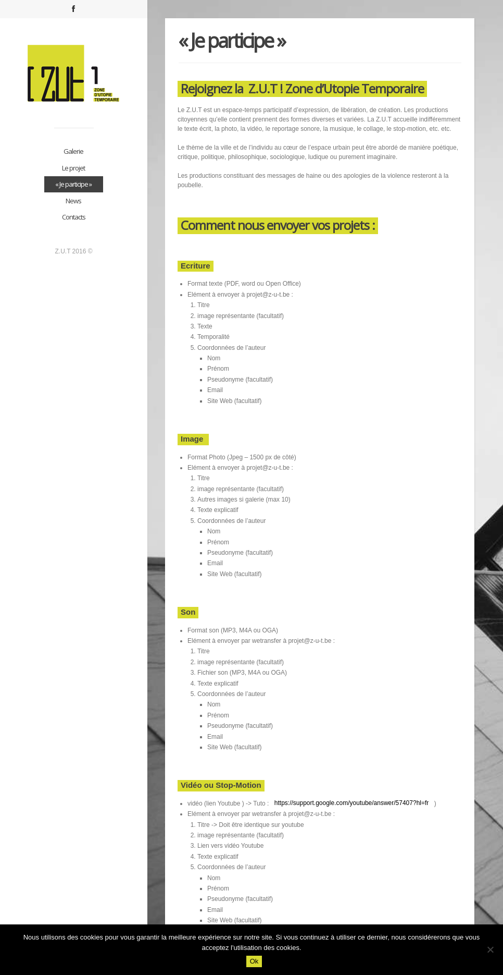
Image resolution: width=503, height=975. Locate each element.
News (73, 200)
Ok (254, 961)
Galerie (73, 151)
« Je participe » (73, 184)
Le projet (73, 168)
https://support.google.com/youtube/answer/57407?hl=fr (350, 803)
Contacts (73, 217)
